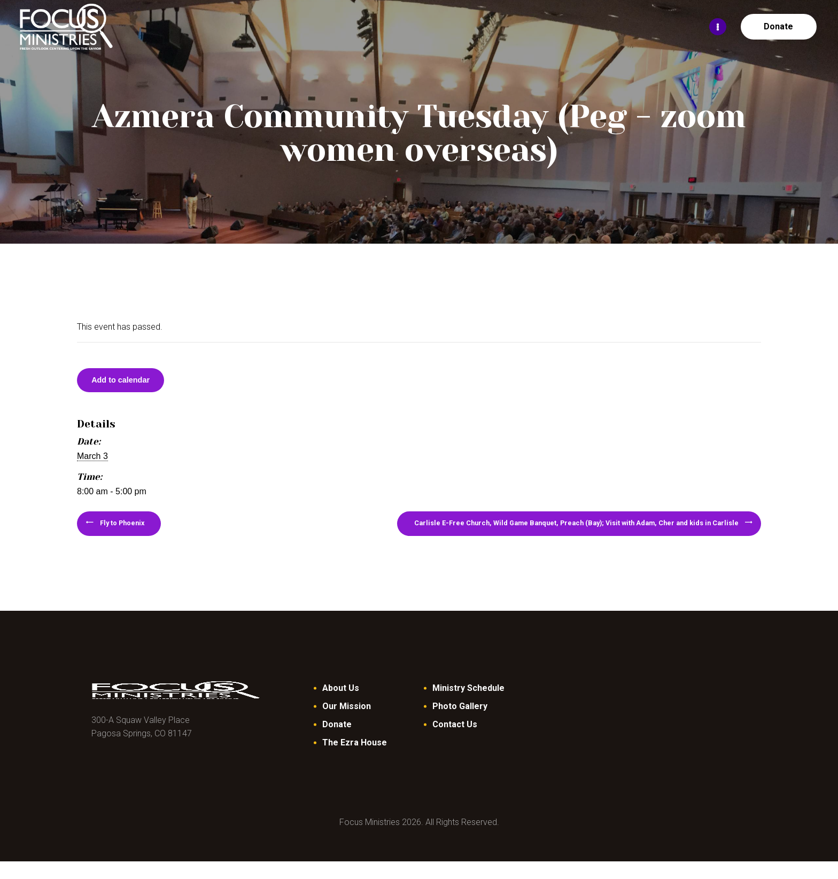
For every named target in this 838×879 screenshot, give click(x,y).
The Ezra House (354, 760)
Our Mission (346, 724)
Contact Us (454, 742)
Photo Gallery (459, 724)
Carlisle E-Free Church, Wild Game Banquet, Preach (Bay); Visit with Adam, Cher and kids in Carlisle (499, 535)
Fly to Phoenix (152, 535)
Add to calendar (137, 384)
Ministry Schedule (468, 706)
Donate (337, 742)
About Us (340, 706)
